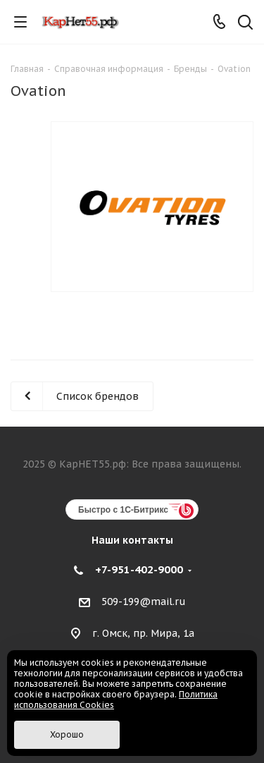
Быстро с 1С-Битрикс (123, 510)
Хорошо (67, 734)
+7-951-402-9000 (139, 569)
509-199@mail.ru (143, 602)
